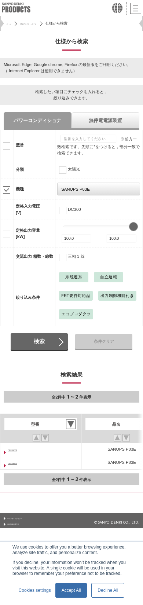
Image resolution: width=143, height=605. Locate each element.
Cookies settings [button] (35, 590)
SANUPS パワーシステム (47, 23)
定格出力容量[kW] (28, 233)
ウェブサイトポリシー (25, 520)
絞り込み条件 (28, 297)
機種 (20, 189)
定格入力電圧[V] (28, 209)
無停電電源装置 (105, 120)
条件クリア (104, 341)
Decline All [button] (108, 590)
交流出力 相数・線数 (34, 256)
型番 (20, 145)
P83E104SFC (20, 462)
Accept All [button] (71, 590)
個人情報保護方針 (22, 529)
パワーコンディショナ (37, 120)
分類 (20, 169)
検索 (39, 341)
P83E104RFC (20, 449)
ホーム (12, 23)
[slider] (133, 226)
